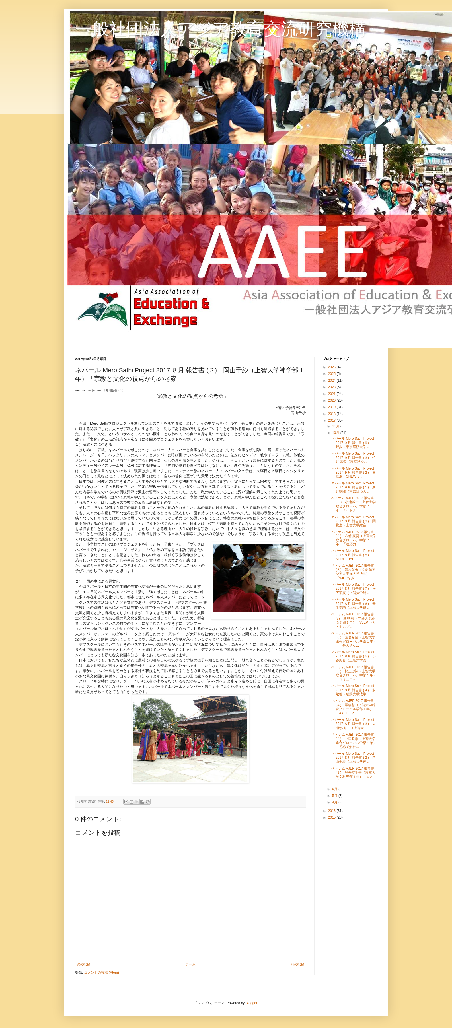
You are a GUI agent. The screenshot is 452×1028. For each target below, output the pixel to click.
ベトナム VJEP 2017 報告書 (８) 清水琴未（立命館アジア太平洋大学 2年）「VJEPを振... (353, 572)
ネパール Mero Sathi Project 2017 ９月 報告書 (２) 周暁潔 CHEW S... (353, 472)
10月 (336, 433)
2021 (332, 394)
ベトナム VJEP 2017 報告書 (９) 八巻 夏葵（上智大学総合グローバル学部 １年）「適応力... (353, 538)
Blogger (251, 1003)
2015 (332, 817)
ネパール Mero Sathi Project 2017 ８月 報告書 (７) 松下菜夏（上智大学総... (353, 589)
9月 (335, 789)
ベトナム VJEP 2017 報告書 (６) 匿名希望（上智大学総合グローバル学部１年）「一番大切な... (354, 639)
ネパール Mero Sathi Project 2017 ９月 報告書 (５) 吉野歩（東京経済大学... (353, 443)
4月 (335, 802)
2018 (332, 414)
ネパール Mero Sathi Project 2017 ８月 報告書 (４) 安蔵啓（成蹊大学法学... (353, 690)
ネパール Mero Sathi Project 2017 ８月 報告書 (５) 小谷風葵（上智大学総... (353, 656)
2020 (332, 400)
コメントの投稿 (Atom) (101, 972)
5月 (335, 796)
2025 (332, 374)
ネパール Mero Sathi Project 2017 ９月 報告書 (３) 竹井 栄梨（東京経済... (353, 457)
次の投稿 (83, 964)
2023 (332, 387)
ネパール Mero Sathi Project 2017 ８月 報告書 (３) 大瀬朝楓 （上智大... (353, 724)
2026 (332, 367)
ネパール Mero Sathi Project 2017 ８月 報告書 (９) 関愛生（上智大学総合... (353, 521)
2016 (332, 811)
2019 (332, 407)
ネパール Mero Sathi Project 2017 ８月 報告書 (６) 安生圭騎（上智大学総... (353, 603)
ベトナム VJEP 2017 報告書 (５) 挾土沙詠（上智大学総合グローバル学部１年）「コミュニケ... (354, 673)
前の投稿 (297, 964)
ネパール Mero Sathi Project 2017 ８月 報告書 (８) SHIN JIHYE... (352, 555)
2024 (332, 381)
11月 (336, 426)
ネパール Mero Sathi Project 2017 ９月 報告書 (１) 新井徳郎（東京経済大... (353, 487)
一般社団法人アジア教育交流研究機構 (220, 28)
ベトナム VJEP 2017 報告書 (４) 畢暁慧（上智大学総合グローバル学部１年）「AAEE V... (353, 707)
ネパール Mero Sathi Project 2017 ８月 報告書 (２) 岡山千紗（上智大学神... (353, 758)
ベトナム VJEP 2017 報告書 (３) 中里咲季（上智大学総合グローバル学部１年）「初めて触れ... (354, 741)
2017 (332, 420)
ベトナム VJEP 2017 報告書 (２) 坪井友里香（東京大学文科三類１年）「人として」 (354, 774)
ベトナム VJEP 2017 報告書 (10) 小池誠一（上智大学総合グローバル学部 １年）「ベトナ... (353, 504)
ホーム (190, 964)
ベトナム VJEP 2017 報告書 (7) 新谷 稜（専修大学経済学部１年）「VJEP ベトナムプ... (353, 620)
